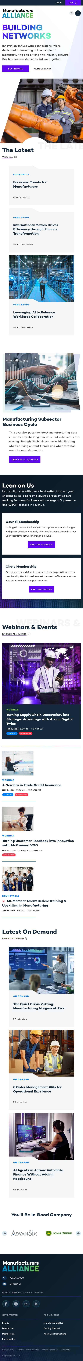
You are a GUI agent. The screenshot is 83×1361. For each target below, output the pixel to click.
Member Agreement (50, 1350)
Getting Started (52, 1328)
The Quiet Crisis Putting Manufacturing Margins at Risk (39, 1007)
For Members (51, 1315)
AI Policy (20, 1350)
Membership (8, 1334)
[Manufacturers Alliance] (17, 13)
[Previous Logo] (4, 1233)
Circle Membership (21, 567)
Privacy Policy (8, 1350)
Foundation (7, 1328)
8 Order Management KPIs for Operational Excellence (37, 1090)
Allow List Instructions (55, 1334)
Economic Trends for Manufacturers (30, 185)
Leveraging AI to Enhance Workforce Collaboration (34, 315)
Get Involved (10, 1315)
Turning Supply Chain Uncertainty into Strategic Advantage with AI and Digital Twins (39, 719)
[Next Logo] (78, 1233)
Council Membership (22, 522)
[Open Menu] (78, 13)
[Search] (71, 13)
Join (75, 2)
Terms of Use (66, 1350)
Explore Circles (41, 589)
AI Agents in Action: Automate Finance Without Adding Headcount (38, 1175)
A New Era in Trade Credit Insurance (31, 785)
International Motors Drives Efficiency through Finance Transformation (35, 230)
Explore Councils (41, 545)
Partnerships (8, 1339)
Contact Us (15, 1284)
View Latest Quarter (25, 460)
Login (59, 3)
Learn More (15, 69)
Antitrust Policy (32, 1350)
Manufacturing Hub (53, 1323)
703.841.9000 (17, 1278)
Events (5, 1323)
